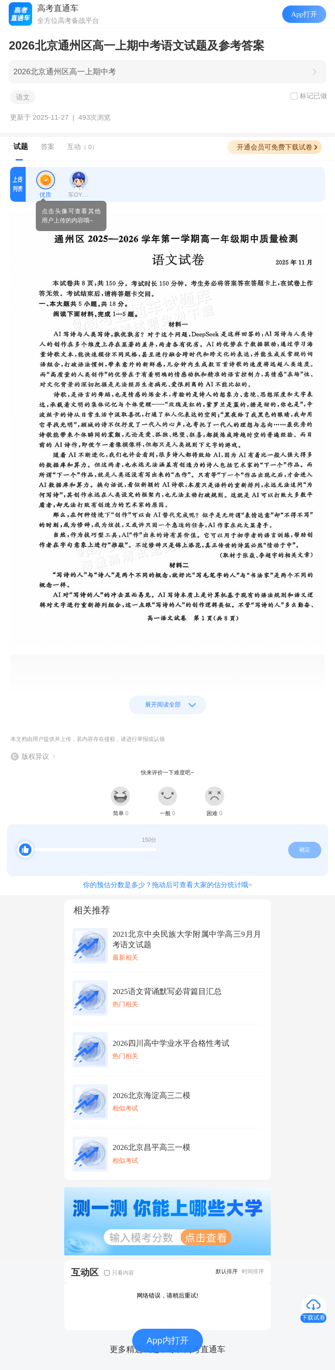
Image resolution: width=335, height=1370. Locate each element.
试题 (20, 146)
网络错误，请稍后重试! (167, 1295)
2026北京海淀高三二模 (151, 1095)
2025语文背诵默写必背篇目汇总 (166, 991)
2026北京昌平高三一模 (151, 1147)
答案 (48, 146)
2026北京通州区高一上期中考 (64, 71)
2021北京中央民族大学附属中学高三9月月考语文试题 (186, 939)
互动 (82, 146)
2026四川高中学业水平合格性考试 (170, 1043)
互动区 (85, 1272)
